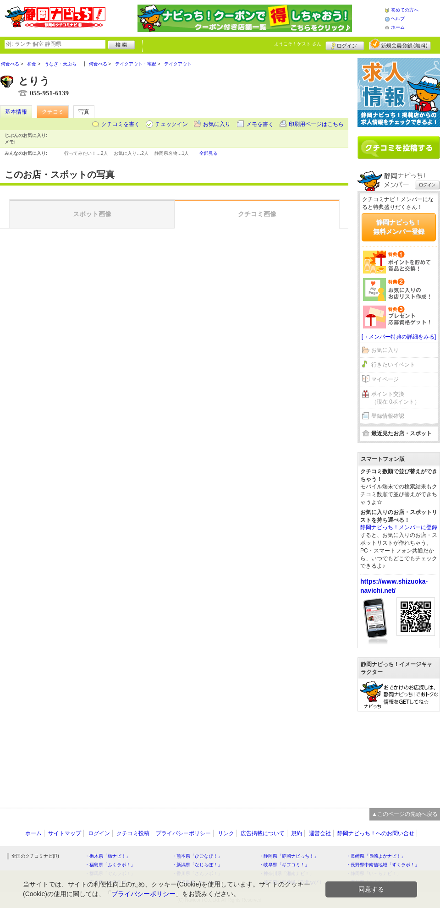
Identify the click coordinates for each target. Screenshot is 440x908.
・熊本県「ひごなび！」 (197, 856)
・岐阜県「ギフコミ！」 (284, 864)
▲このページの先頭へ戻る (405, 814)
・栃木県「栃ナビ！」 (108, 856)
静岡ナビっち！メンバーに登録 (398, 527)
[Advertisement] (399, 755)
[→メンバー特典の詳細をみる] (399, 337)
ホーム (398, 27)
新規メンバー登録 (400, 44)
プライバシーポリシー (183, 833)
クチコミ (53, 112)
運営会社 (320, 833)
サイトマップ (64, 833)
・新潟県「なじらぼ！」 (197, 864)
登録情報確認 (387, 416)
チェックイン (171, 124)
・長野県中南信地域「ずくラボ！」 (382, 864)
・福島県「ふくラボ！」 (110, 864)
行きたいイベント (393, 364)
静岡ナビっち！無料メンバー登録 (398, 227)
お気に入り (217, 124)
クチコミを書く (120, 124)
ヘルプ (398, 18)
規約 (296, 833)
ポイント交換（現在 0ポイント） (395, 398)
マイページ (385, 379)
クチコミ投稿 (132, 833)
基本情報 (16, 112)
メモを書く (260, 124)
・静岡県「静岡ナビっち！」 (289, 856)
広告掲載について (263, 833)
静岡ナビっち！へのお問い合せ (375, 833)
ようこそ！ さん (297, 43)
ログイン (344, 44)
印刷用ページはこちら (316, 124)
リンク (226, 833)
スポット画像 (92, 214)
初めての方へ (404, 9)
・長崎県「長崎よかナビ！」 (376, 856)
